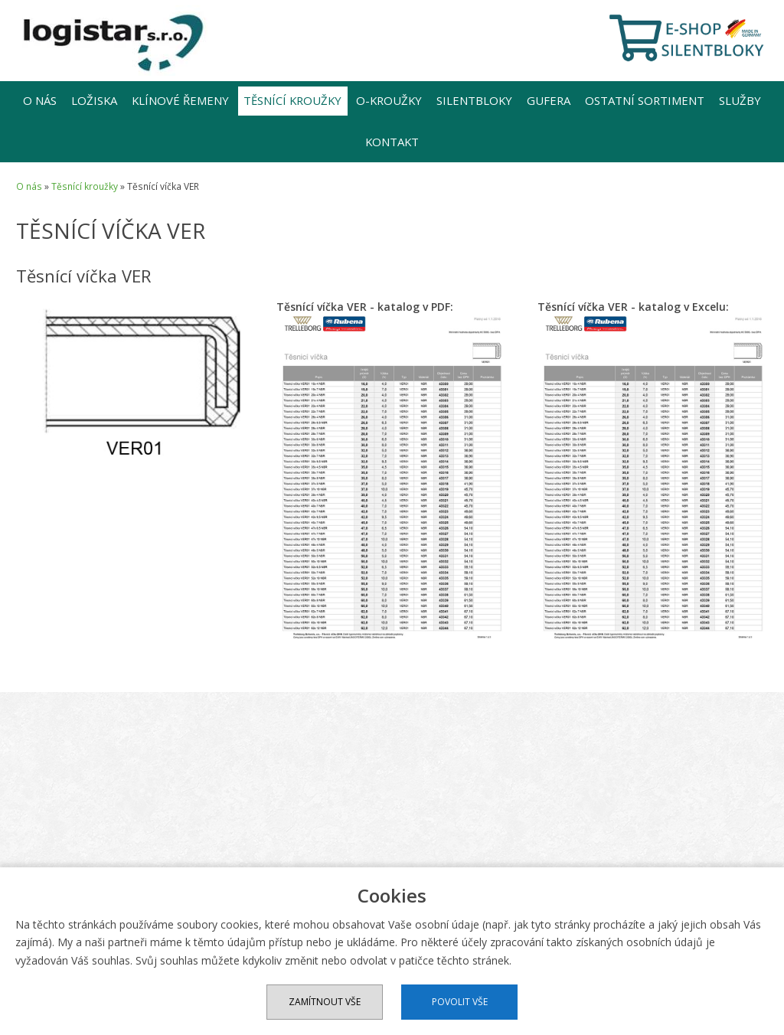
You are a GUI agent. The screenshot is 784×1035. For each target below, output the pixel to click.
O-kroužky (389, 100)
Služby (740, 100)
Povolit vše (460, 1001)
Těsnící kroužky (292, 100)
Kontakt (392, 141)
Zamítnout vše (325, 1001)
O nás (40, 100)
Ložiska (94, 100)
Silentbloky (474, 100)
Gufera (548, 100)
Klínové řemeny (180, 100)
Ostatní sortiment (644, 100)
